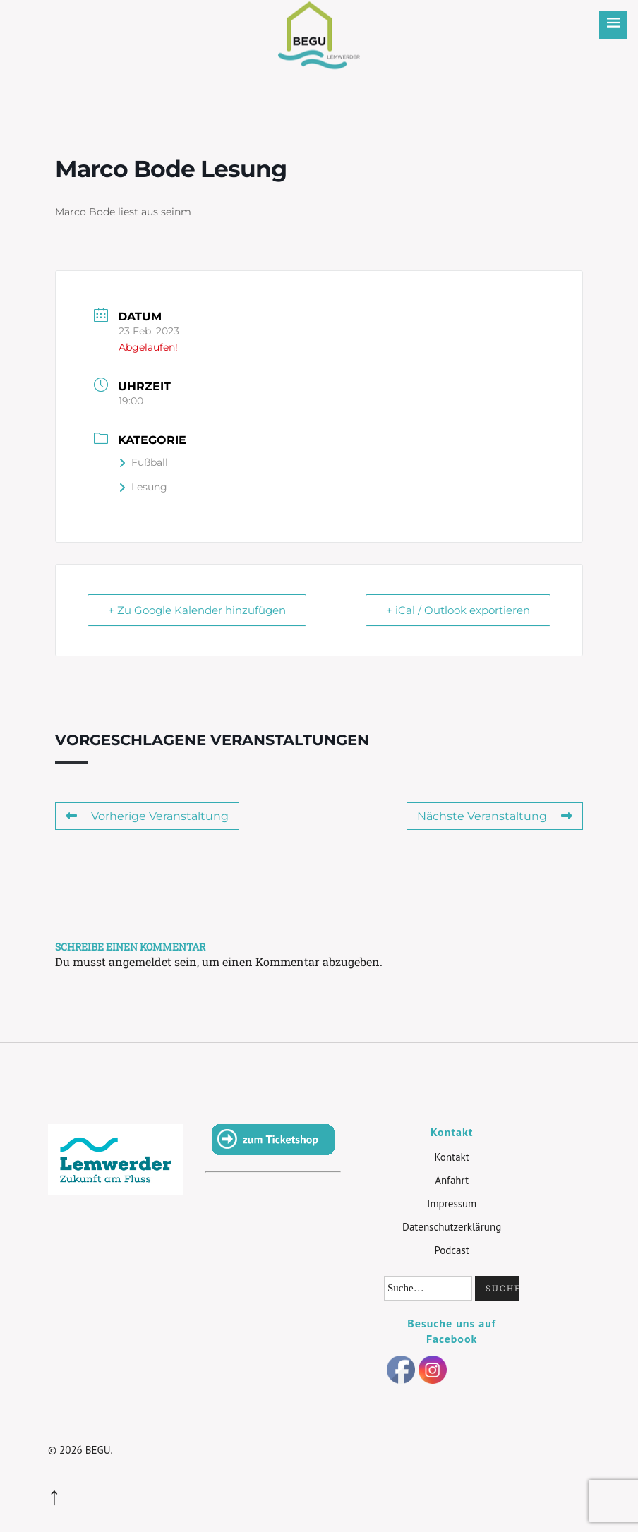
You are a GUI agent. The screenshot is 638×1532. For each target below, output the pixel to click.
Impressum (451, 1203)
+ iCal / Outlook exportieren (458, 610)
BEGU (319, 25)
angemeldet (140, 961)
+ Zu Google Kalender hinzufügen (197, 610)
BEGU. (99, 1449)
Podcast (451, 1250)
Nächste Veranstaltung (494, 816)
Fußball (143, 462)
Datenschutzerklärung (451, 1227)
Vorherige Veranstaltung (147, 816)
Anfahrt (452, 1180)
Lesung (143, 487)
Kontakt (451, 1157)
